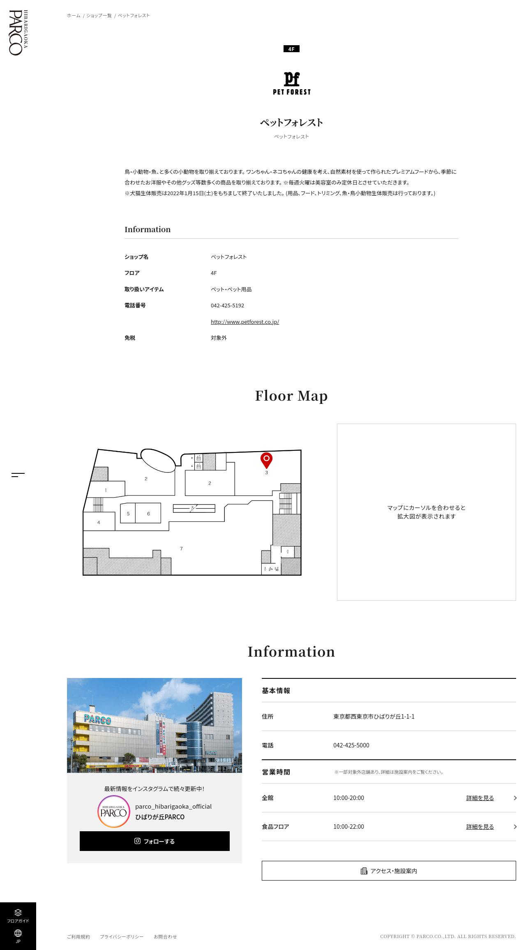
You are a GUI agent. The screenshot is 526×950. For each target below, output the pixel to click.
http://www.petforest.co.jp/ (245, 321)
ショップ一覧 (99, 15)
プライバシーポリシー (122, 936)
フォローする (159, 841)
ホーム (74, 15)
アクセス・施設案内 (394, 871)
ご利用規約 (78, 936)
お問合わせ (165, 936)
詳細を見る (480, 797)
